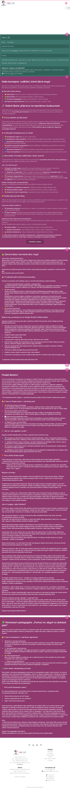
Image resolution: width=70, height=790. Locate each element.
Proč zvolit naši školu (45, 50)
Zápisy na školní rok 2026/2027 (28, 50)
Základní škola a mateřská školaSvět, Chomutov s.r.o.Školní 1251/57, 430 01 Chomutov (20, 771)
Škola (8, 24)
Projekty (50, 753)
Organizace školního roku (9, 60)
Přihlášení (20, 764)
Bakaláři (50, 778)
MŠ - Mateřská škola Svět (20, 759)
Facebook (51, 775)
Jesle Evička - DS (20, 757)
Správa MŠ (50, 780)
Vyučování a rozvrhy (24, 60)
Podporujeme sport (51, 60)
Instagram (50, 777)
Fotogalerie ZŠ (21, 63)
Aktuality (4, 63)
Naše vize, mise (6, 50)
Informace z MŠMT (50, 758)
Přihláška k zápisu (35, 243)
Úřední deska (50, 755)
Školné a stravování (38, 60)
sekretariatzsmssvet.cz (51, 771)
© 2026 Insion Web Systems (35, 787)
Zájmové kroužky (63, 60)
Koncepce (15, 24)
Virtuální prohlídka (19, 777)
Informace (7, 73)
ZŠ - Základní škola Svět (19, 761)
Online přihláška (18, 73)
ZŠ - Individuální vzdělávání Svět (20, 762)
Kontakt (50, 760)
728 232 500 (51, 769)
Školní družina (12, 63)
